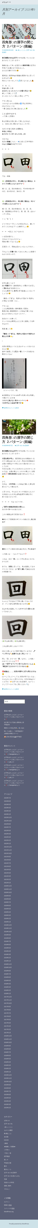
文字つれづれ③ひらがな (12, 1176)
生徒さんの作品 (9, 1182)
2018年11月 (8, 964)
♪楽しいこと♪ (21, 50)
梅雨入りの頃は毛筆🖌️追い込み (14, 728)
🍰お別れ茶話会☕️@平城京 (13, 737)
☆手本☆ (7, 1150)
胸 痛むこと (8, 1133)
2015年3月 (7, 1104)
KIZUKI (6, 1140)
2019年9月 (7, 935)
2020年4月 (7, 912)
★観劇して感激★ (9, 1146)
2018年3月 (7, 987)
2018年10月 (8, 967)
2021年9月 (7, 856)
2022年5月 (7, 830)
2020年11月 (8, 889)
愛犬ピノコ (7, 1169)
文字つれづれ (8, 1124)
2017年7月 (7, 1013)
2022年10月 (8, 821)
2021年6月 (7, 866)
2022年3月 (7, 837)
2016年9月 (7, 1046)
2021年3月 (7, 876)
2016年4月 (7, 1062)
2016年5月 (7, 1059)
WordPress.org (8, 1211)
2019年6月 (7, 944)
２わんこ (7, 1189)
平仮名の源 (7, 1163)
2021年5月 (7, 869)
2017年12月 (8, 997)
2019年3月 (7, 954)
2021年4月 (7, 873)
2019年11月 (8, 928)
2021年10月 (8, 853)
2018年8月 (7, 971)
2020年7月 (7, 902)
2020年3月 (7, 915)
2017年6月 (7, 1016)
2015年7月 (7, 1091)
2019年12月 (8, 925)
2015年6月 (7, 1094)
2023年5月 (7, 804)
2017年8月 (7, 1010)
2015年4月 (7, 1101)
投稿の (8, 1205)
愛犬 (5, 1166)
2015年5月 (7, 1098)
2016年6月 (7, 1055)
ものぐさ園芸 (8, 1130)
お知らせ (7, 1120)
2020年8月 (7, 899)
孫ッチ (6, 1159)
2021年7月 (7, 863)
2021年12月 (8, 847)
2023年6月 (7, 801)
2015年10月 (8, 1081)
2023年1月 (7, 814)
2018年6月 (7, 977)
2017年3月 (7, 1026)
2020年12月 (8, 886)
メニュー (5, 2)
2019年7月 (7, 941)
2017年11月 (8, 1000)
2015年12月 (8, 1075)
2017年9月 (7, 1006)
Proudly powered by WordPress (19, 1224)
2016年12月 (8, 1036)
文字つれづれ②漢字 (22, 445)
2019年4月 (7, 951)
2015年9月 (7, 1085)
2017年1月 (7, 1032)
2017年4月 (7, 1023)
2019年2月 (7, 957)
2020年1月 (7, 922)
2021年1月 (7, 882)
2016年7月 (7, 1052)
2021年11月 (8, 850)
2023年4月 (7, 807)
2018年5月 (7, 980)
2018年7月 (7, 974)
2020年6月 (7, 905)
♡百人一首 (7, 1153)
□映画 (6, 1143)
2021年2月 (7, 879)
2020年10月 (8, 892)
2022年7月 (7, 827)
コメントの (9, 1208)
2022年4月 (7, 834)
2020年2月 (7, 918)
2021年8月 (7, 860)
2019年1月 (7, 961)
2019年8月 (7, 938)
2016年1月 (7, 1072)
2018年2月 (7, 990)
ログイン (7, 1202)
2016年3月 (7, 1065)
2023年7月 (7, 798)
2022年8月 (7, 824)
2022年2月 (7, 840)
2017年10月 (8, 1003)
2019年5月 (7, 948)
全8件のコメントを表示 (11, 408)
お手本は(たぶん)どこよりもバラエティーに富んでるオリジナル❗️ (14, 717)
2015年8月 (7, 1088)
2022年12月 (8, 817)
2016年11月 (8, 1039)
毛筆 (5, 1179)
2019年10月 (8, 931)
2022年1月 (7, 843)
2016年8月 (7, 1049)
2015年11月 (8, 1078)
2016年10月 (8, 1042)
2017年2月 (7, 1029)
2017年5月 (7, 1019)
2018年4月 (7, 984)
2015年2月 (7, 1107)
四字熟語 (7, 1156)
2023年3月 (7, 811)
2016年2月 (7, 1068)
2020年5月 (7, 909)
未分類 (6, 1137)
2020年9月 (7, 896)
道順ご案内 (7, 1186)
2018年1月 (7, 993)
